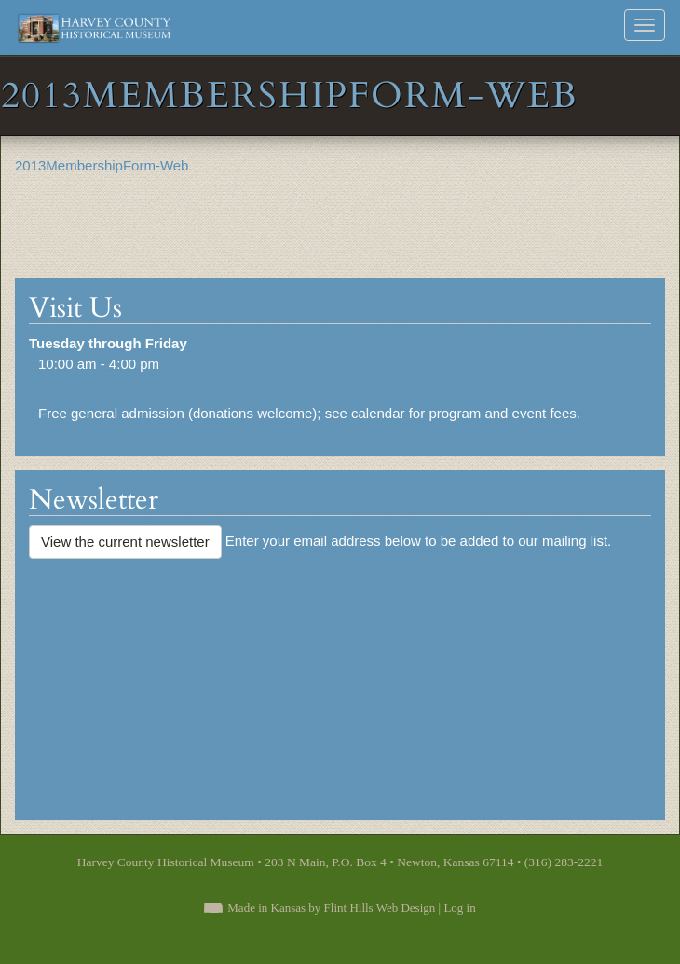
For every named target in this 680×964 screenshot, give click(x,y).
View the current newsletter (125, 542)
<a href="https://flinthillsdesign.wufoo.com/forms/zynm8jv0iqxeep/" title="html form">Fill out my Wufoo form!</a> (340, 680)
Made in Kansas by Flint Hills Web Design (331, 908)
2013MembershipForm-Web (101, 165)
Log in (459, 908)
